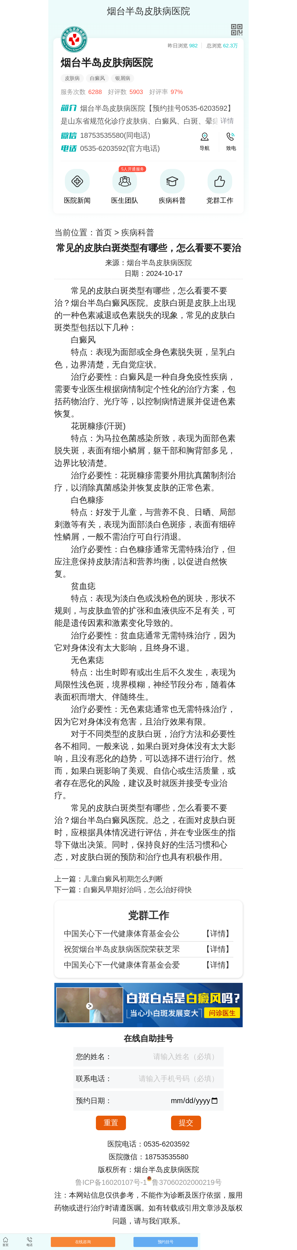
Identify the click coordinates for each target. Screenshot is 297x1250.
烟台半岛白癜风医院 (108, 302)
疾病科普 (137, 232)
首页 (104, 232)
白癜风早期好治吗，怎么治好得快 (137, 890)
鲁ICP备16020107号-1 (111, 1182)
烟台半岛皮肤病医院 (159, 263)
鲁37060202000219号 (187, 1182)
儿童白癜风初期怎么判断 (123, 879)
